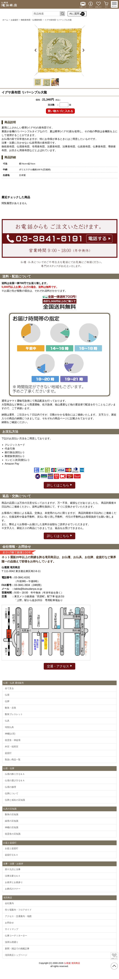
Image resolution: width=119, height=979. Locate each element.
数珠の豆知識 (11, 814)
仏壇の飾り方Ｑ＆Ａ (15, 774)
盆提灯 (8, 753)
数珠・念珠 (10, 707)
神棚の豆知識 (11, 827)
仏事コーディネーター (16, 935)
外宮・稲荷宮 (11, 746)
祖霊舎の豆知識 (12, 834)
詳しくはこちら (59, 485)
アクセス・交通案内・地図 (18, 916)
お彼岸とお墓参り (14, 882)
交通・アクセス (59, 666)
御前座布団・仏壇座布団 (31, 20)
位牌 (7, 701)
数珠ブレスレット (14, 714)
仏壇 (7, 695)
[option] (59, 50)
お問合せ (9, 922)
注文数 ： (53, 105)
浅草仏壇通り (11, 942)
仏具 (7, 720)
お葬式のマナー (12, 888)
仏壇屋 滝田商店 (72, 963)
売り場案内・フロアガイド (18, 909)
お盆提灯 (14, 20)
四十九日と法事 (12, 869)
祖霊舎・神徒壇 (12, 740)
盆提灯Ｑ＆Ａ (11, 855)
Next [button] (83, 50)
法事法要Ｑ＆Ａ (12, 876)
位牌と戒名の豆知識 (15, 800)
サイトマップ (11, 929)
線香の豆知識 (11, 821)
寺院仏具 (9, 727)
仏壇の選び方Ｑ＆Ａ (15, 780)
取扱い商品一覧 (12, 759)
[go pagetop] (114, 966)
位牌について (11, 793)
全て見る (9, 688)
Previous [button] (36, 50)
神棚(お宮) (10, 733)
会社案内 (9, 903)
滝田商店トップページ (16, 955)
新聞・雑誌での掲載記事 (17, 948)
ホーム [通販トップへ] (5, 20)
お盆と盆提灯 (11, 848)
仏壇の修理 (10, 787)
